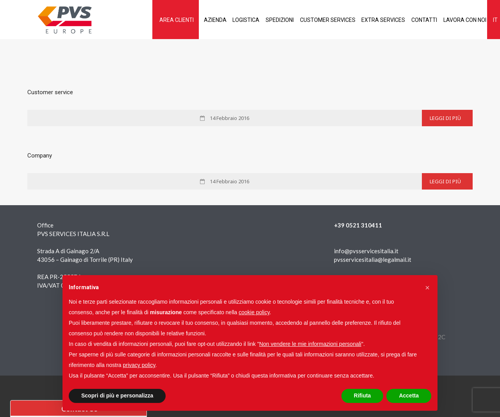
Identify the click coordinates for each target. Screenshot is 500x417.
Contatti (413, 20)
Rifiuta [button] (362, 395)
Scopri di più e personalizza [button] (117, 395)
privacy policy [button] (139, 365)
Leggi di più (445, 118)
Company (39, 155)
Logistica (220, 20)
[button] (427, 287)
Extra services (369, 20)
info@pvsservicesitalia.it (366, 250)
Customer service (50, 92)
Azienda (186, 20)
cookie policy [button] (254, 312)
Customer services (309, 20)
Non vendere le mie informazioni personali (310, 344)
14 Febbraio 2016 (229, 118)
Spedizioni (258, 20)
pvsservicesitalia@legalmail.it (372, 259)
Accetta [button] (409, 395)
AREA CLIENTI (144, 20)
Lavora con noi (457, 20)
